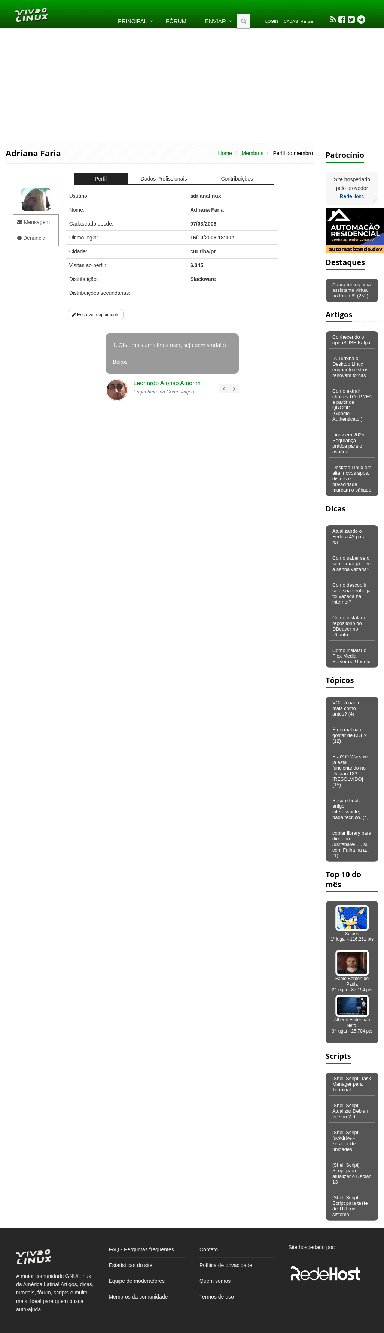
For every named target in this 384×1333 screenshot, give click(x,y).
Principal (132, 21)
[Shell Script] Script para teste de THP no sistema (350, 1206)
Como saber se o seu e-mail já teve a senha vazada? (351, 563)
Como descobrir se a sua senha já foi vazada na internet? (351, 593)
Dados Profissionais (164, 179)
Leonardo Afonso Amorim (167, 383)
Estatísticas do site (131, 1265)
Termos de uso (216, 1297)
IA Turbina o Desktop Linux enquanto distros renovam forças (350, 367)
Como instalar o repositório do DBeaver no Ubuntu (349, 626)
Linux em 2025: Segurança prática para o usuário (349, 443)
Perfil (101, 179)
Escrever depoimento (96, 314)
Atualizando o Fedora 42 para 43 (349, 536)
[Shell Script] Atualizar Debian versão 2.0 (350, 1111)
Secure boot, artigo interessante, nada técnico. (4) (350, 809)
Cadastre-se (298, 21)
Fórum (176, 21)
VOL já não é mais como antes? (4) (346, 708)
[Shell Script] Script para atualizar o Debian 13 (352, 1173)
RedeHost (351, 196)
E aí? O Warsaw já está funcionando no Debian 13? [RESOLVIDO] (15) (350, 771)
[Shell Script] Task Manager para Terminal (351, 1084)
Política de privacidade (225, 1265)
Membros (252, 153)
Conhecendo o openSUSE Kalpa (351, 339)
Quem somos (215, 1281)
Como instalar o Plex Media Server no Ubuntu (351, 655)
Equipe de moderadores (137, 1281)
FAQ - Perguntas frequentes (141, 1249)
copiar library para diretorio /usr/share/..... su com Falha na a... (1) (351, 844)
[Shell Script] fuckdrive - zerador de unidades (346, 1141)
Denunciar (32, 238)
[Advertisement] (192, 85)
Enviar (215, 21)
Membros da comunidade (138, 1297)
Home (225, 153)
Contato (208, 1249)
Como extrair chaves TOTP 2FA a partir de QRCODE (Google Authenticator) (352, 405)
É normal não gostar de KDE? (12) (349, 735)
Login (271, 21)
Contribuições (237, 179)
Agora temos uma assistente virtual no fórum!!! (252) (351, 290)
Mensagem (33, 222)
